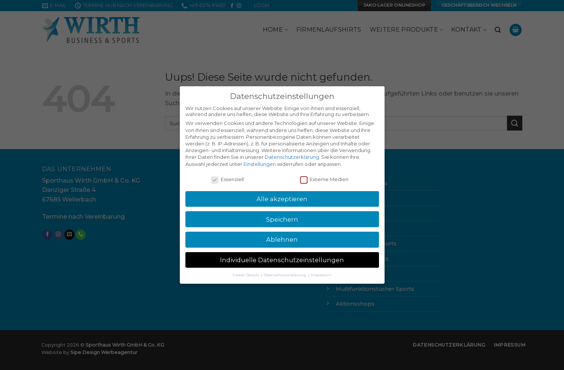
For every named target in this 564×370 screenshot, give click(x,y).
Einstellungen (259, 164)
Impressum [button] (321, 275)
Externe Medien (324, 179)
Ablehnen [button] (282, 239)
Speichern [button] (282, 219)
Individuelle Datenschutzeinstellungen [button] (282, 260)
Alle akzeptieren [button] (282, 199)
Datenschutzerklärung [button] (285, 275)
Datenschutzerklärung (292, 157)
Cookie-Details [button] (246, 275)
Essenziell (227, 179)
